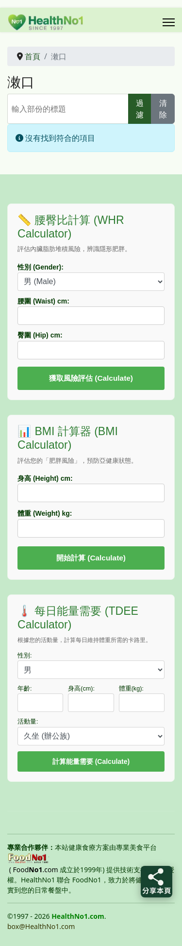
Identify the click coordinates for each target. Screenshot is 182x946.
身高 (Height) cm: (45, 478)
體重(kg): (131, 688)
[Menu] (169, 22)
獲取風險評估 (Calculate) (91, 378)
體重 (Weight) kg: (44, 513)
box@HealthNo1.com (41, 926)
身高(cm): (81, 688)
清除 (163, 109)
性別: (24, 655)
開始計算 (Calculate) (91, 558)
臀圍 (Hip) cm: (40, 335)
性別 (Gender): (40, 267)
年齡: (24, 688)
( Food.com (33, 869)
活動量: (27, 721)
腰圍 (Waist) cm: (43, 301)
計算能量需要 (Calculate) (91, 761)
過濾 (140, 109)
